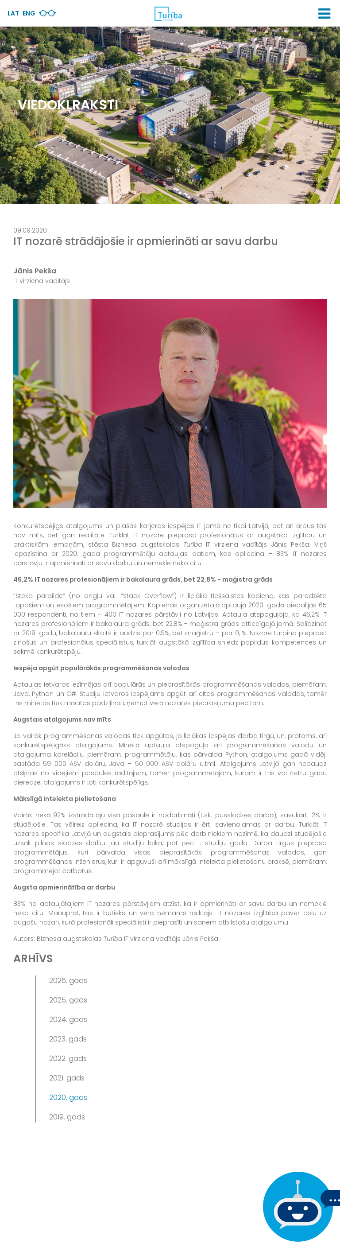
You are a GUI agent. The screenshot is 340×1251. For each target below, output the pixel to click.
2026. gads (68, 980)
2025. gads (68, 1000)
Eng (29, 13)
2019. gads (67, 1117)
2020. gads (68, 1097)
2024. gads (68, 1019)
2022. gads (68, 1058)
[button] (324, 13)
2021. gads (67, 1078)
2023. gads (68, 1039)
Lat (13, 13)
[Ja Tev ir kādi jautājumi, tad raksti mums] (295, 1206)
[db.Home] (168, 13)
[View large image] (170, 403)
